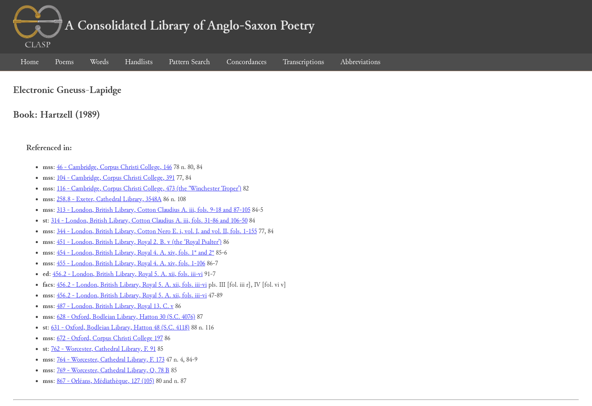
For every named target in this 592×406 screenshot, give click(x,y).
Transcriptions (303, 62)
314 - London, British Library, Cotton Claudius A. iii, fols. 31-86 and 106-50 (149, 220)
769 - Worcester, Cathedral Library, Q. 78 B (113, 370)
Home (30, 62)
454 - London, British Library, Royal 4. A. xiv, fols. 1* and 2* (135, 253)
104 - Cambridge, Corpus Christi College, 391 (116, 178)
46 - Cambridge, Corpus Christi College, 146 (114, 167)
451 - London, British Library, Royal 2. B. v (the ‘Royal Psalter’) (139, 242)
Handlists (139, 62)
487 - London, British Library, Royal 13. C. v (115, 306)
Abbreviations (360, 62)
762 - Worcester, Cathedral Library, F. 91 (103, 349)
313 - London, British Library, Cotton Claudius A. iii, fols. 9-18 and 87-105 (153, 210)
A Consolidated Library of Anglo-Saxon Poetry (163, 25)
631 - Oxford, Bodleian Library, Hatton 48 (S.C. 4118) (120, 327)
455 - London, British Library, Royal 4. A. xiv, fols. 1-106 (131, 263)
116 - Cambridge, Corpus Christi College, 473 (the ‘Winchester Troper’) (149, 188)
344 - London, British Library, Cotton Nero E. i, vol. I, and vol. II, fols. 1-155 (157, 231)
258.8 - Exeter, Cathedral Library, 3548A (109, 199)
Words (99, 62)
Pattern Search (189, 62)
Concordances (246, 62)
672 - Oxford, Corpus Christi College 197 (110, 338)
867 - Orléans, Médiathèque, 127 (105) (105, 381)
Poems (64, 62)
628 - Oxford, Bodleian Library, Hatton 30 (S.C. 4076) (126, 317)
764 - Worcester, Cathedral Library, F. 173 (110, 359)
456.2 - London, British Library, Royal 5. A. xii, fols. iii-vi (128, 274)
